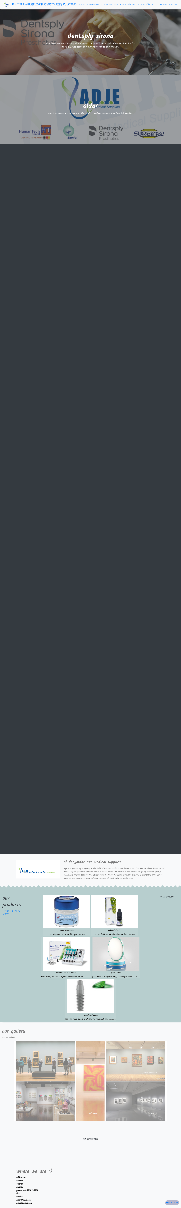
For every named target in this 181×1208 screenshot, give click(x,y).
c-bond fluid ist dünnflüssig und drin (114, 934)
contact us (172, 1202)
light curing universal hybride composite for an (66, 976)
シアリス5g (80, 4)
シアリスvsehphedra (91, 4)
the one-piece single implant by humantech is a (90, 1019)
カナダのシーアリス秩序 (168, 4)
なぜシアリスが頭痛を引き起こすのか (111, 4)
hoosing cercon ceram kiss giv (67, 934)
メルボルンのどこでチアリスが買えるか (139, 4)
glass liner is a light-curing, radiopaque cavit (116, 976)
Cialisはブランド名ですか (11, 912)
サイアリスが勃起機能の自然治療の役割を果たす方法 (44, 4)
